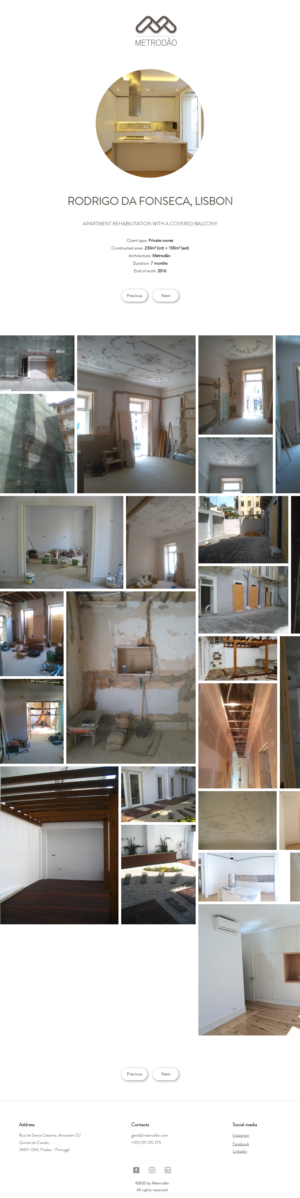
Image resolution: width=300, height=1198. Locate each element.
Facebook (241, 1144)
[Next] (166, 295)
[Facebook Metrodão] (136, 1170)
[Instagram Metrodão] (152, 1170)
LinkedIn (240, 1151)
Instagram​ (241, 1135)
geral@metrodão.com (149, 1135)
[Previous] (134, 295)
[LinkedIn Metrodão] (168, 1170)
